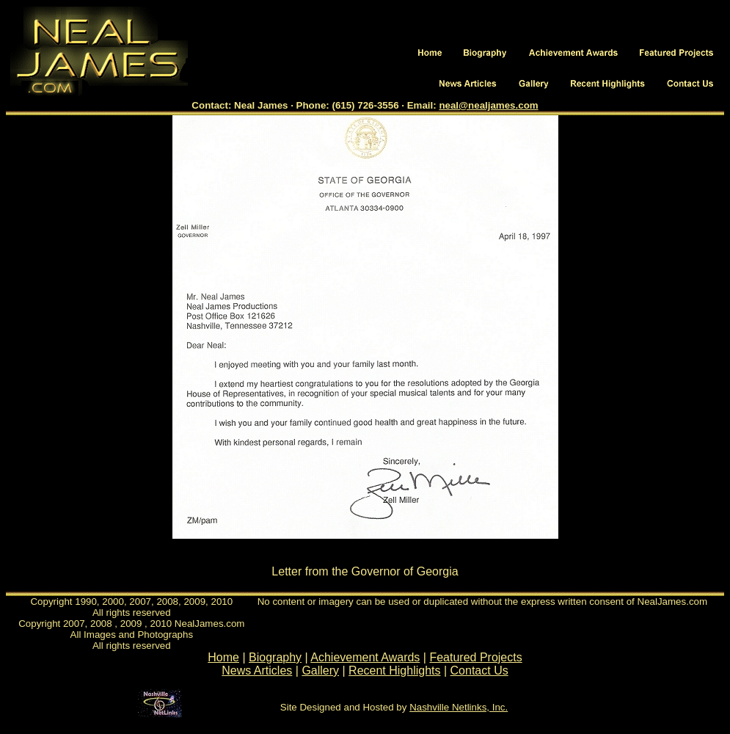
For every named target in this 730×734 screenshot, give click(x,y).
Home (223, 657)
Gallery (320, 670)
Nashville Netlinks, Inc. (458, 707)
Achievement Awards (365, 657)
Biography (275, 657)
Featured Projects (475, 657)
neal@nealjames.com (488, 105)
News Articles (257, 670)
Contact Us (479, 670)
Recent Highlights (394, 670)
